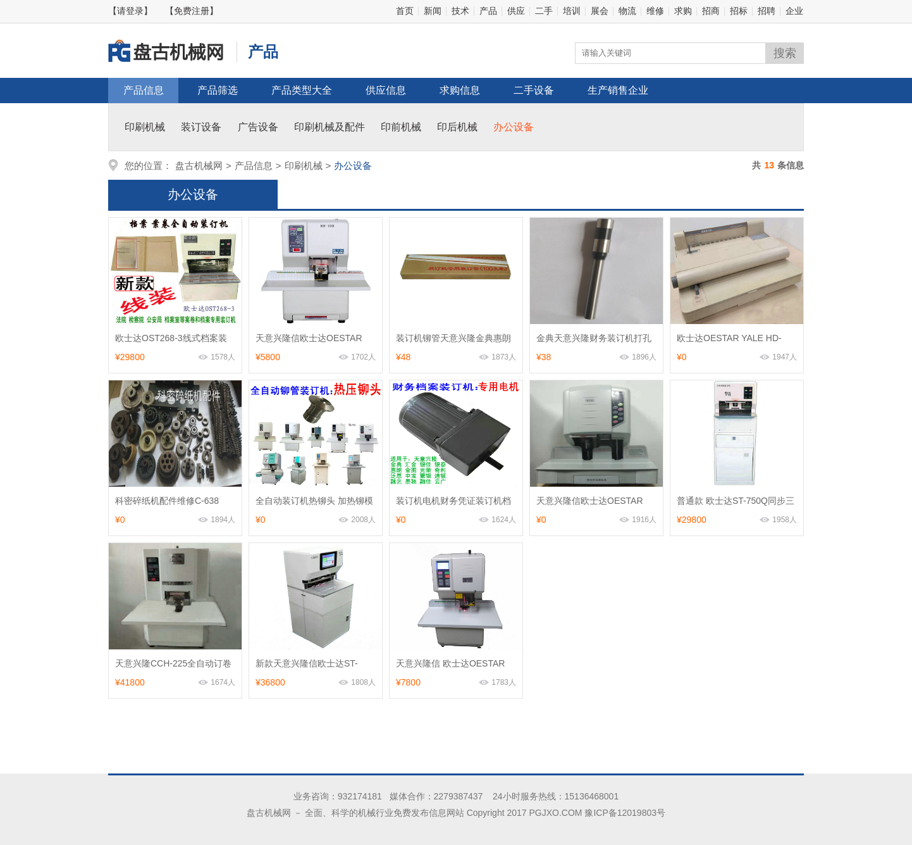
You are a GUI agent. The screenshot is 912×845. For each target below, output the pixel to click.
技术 (460, 11)
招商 (711, 11)
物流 (627, 11)
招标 (739, 11)
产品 (488, 11)
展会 (599, 11)
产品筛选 (217, 90)
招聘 (766, 11)
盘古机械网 (199, 165)
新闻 (432, 11)
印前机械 (401, 127)
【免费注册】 (191, 11)
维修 (655, 11)
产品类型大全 (301, 90)
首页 (405, 11)
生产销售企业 (618, 90)
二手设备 (534, 90)
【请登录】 (130, 11)
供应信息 (386, 90)
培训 (572, 11)
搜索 (784, 53)
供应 (516, 11)
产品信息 (143, 90)
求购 (683, 11)
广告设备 (258, 127)
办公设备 (513, 127)
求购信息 (460, 90)
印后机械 (457, 127)
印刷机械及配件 (329, 127)
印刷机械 (145, 127)
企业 (794, 11)
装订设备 (201, 127)
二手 (544, 11)
